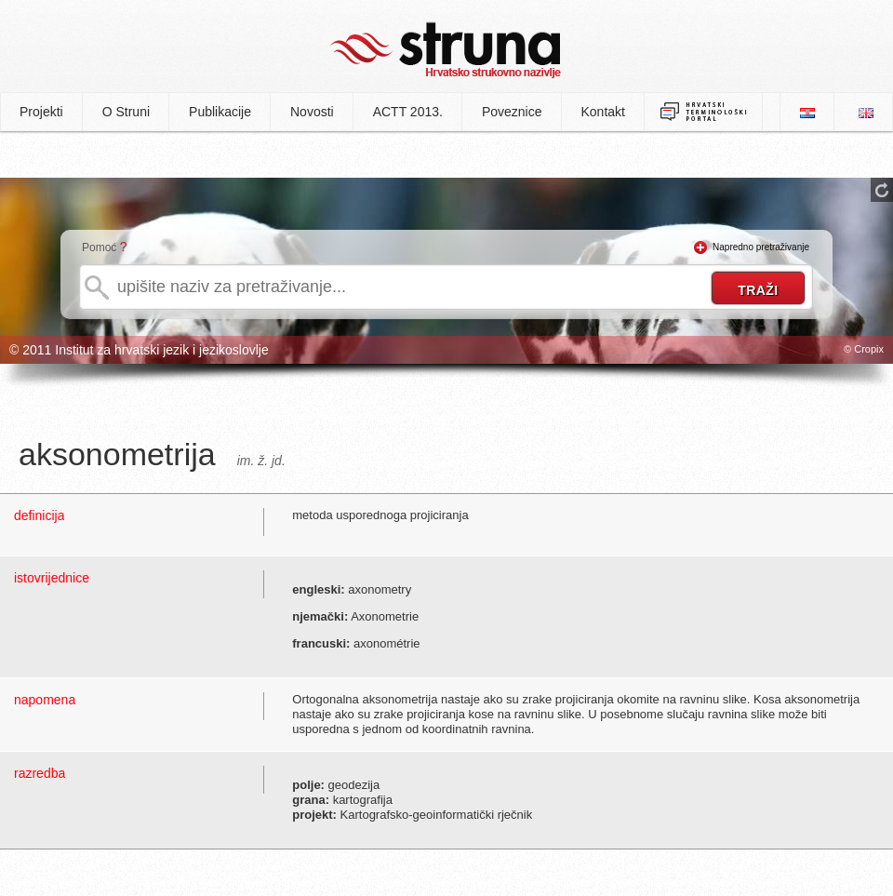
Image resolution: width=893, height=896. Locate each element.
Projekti (41, 111)
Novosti (312, 111)
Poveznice (512, 111)
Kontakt (603, 111)
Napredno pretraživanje (761, 247)
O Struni (126, 111)
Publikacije (220, 111)
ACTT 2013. (408, 111)
